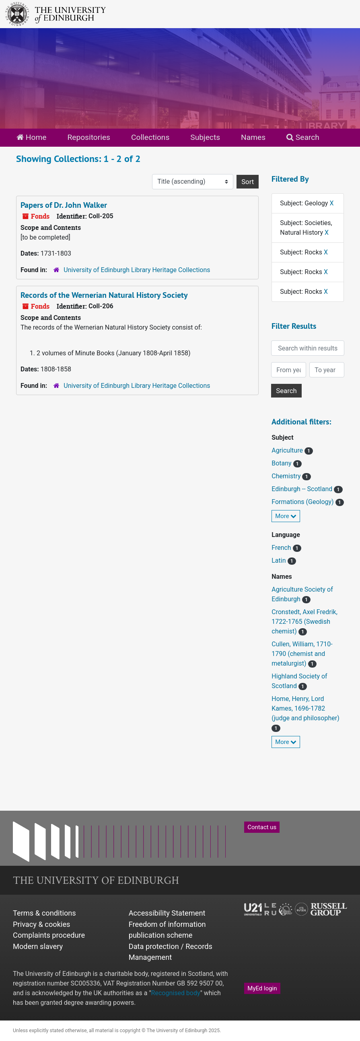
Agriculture (288, 450)
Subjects (205, 137)
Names (253, 137)
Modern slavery (38, 946)
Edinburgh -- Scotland (303, 489)
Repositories (88, 137)
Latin (279, 560)
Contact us (261, 827)
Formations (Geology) (303, 502)
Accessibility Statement (167, 913)
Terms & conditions (44, 913)
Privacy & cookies (41, 924)
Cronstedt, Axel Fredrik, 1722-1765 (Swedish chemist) (304, 621)
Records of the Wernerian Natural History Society (104, 295)
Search (302, 137)
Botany (282, 463)
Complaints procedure (49, 935)
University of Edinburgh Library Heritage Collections (137, 270)
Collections (150, 137)
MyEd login (262, 988)
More (285, 516)
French (282, 547)
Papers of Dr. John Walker (64, 205)
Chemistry (287, 476)
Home (31, 137)
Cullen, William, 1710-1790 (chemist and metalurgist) (302, 653)
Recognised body (175, 993)
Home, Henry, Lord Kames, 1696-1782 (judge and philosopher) (305, 708)
